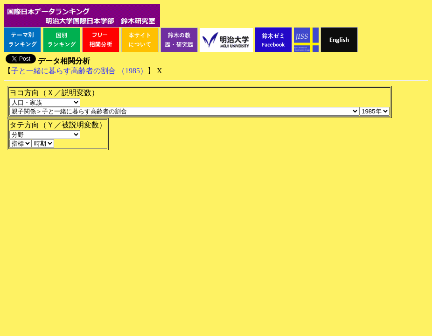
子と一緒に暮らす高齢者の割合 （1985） (79, 71)
